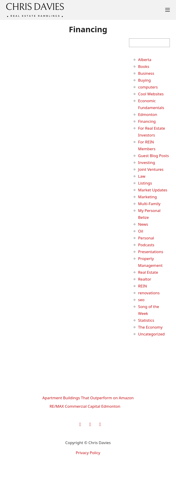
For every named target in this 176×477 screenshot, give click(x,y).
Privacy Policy (88, 452)
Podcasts (146, 244)
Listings (145, 183)
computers (148, 87)
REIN (142, 286)
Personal (146, 238)
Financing (147, 121)
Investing (146, 162)
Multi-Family (149, 203)
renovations (149, 292)
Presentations (150, 251)
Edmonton (147, 114)
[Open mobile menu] (167, 10)
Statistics (146, 320)
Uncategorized (151, 334)
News (143, 224)
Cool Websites (151, 93)
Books (143, 66)
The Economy (150, 327)
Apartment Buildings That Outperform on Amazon (88, 397)
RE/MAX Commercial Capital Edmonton (85, 406)
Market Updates (152, 190)
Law (142, 176)
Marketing (147, 196)
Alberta (144, 59)
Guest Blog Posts (153, 155)
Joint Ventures (151, 169)
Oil (140, 231)
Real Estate (148, 272)
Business (146, 73)
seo (141, 299)
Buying (144, 80)
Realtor (144, 279)
